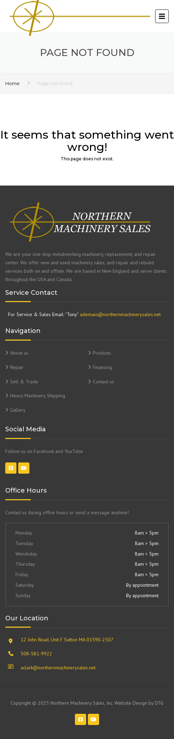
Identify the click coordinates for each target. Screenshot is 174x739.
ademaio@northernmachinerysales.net (120, 314)
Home (12, 83)
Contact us (103, 381)
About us (19, 353)
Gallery (18, 410)
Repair (16, 367)
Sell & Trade (24, 381)
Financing (102, 367)
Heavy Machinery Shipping (37, 395)
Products (102, 353)
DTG (159, 703)
